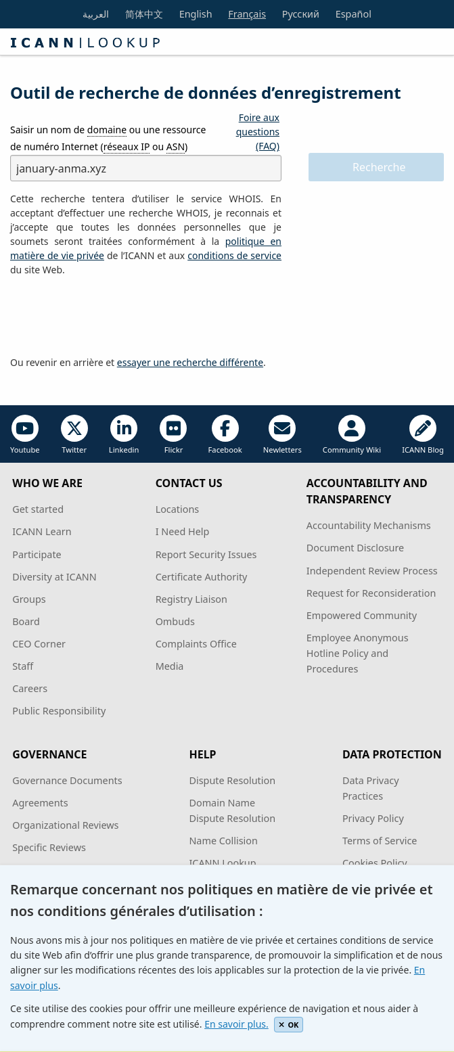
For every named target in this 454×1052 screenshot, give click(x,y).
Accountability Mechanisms (369, 525)
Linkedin (124, 435)
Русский (300, 13)
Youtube (25, 435)
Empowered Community (362, 615)
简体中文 (144, 13)
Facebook (225, 435)
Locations (178, 509)
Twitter (74, 435)
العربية (96, 13)
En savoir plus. (236, 1023)
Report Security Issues (206, 554)
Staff (22, 666)
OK (288, 1025)
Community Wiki (352, 435)
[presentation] (113, 316)
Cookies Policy (374, 862)
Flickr (173, 435)
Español (353, 13)
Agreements (40, 802)
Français (247, 13)
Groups (28, 599)
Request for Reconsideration (371, 593)
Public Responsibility (59, 710)
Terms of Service (379, 840)
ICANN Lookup (222, 862)
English (195, 13)
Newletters (282, 435)
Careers (29, 688)
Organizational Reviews (65, 825)
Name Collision (223, 840)
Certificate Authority (202, 576)
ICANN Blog (423, 435)
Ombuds (175, 621)
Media (170, 666)
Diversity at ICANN (54, 576)
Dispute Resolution (232, 780)
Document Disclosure (355, 547)
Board (26, 621)
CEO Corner (39, 643)
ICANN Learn (41, 531)
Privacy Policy (373, 818)
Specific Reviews (49, 847)
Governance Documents (67, 780)
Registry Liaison (191, 599)
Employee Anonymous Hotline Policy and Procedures (358, 653)
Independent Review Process (372, 570)
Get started (38, 509)
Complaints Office (196, 643)
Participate (37, 554)
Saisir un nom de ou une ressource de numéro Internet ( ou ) (108, 138)
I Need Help (183, 531)
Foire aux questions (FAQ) (257, 131)
